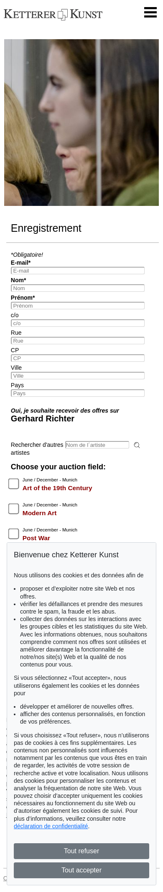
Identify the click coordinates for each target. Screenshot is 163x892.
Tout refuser (81, 850)
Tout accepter (81, 870)
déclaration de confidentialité (51, 826)
